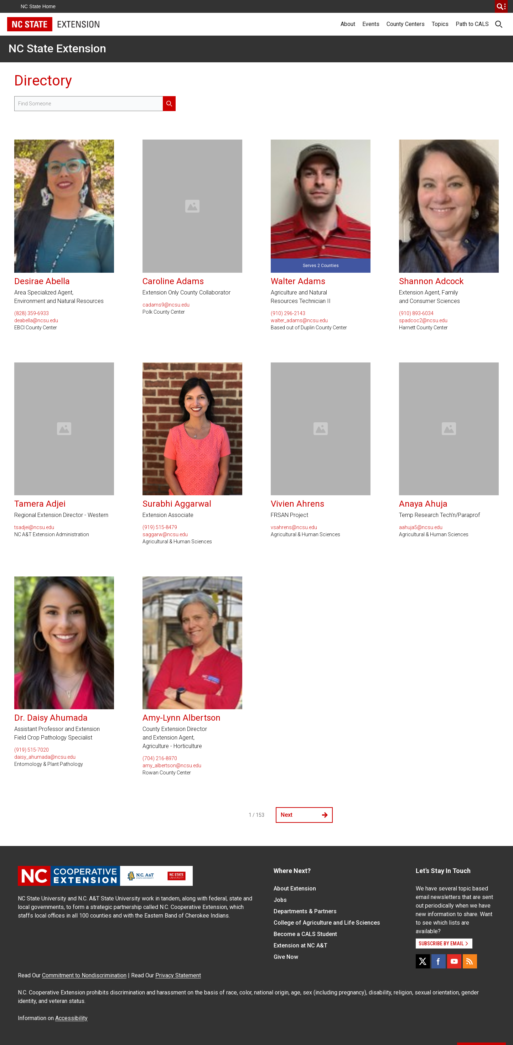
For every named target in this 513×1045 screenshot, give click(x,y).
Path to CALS (472, 24)
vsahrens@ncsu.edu (294, 527)
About (348, 24)
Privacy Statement (178, 975)
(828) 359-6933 (31, 313)
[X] (423, 961)
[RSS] (470, 961)
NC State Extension (57, 48)
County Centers (406, 24)
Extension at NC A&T (300, 945)
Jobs (280, 900)
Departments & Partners (305, 911)
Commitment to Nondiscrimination (84, 975)
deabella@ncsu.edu (36, 320)
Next (304, 814)
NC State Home (38, 6)
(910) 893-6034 (416, 313)
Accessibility (71, 1018)
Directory (43, 80)
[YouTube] (454, 961)
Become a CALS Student (305, 934)
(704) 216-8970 (159, 758)
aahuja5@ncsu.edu (420, 527)
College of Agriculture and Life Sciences (327, 922)
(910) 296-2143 (288, 313)
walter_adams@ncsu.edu (299, 320)
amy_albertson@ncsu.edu (171, 765)
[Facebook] (438, 961)
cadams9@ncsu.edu (166, 305)
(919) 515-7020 (31, 750)
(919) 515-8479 (159, 527)
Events (370, 24)
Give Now (286, 956)
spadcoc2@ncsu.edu (423, 320)
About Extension (295, 888)
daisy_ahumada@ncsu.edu (45, 757)
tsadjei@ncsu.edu (34, 527)
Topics (440, 24)
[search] (501, 6)
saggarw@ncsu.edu (165, 534)
